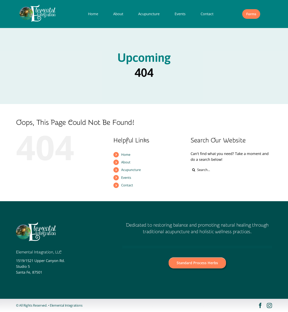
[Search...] (231, 170)
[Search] (194, 170)
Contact (127, 185)
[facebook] (260, 305)
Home (125, 154)
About (125, 162)
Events (126, 177)
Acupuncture (131, 170)
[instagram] (269, 305)
